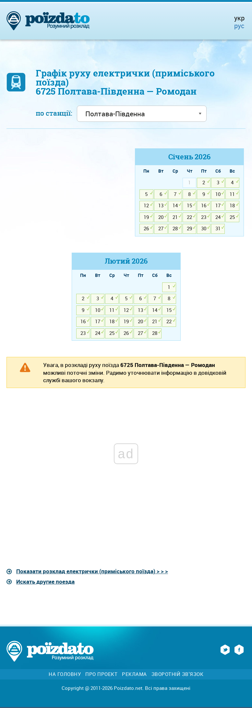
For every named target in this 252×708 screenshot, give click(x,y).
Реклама (134, 674)
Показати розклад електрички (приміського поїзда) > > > (92, 571)
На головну (65, 674)
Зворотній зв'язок (177, 674)
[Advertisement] (62, 193)
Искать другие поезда (45, 581)
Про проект (101, 674)
